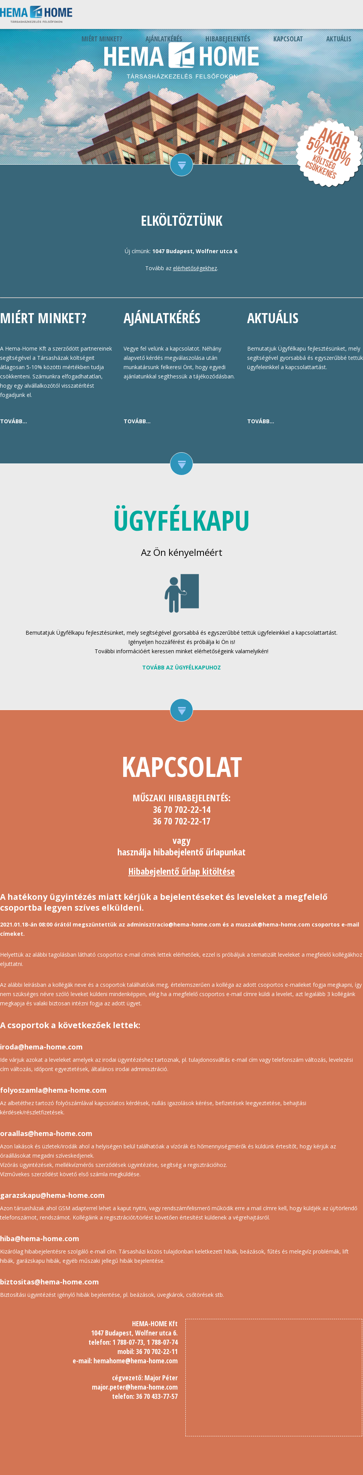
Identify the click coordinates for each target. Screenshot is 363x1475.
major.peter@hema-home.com (135, 1387)
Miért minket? (101, 38)
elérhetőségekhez (195, 268)
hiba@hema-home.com (39, 1238)
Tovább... (13, 421)
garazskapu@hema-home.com (52, 1195)
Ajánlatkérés (164, 38)
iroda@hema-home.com (41, 1046)
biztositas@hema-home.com (49, 1281)
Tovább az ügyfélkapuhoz (181, 667)
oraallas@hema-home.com (46, 1133)
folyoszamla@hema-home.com (53, 1090)
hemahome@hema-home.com (135, 1360)
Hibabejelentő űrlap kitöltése (181, 871)
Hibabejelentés (227, 38)
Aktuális (338, 38)
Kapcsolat (288, 38)
